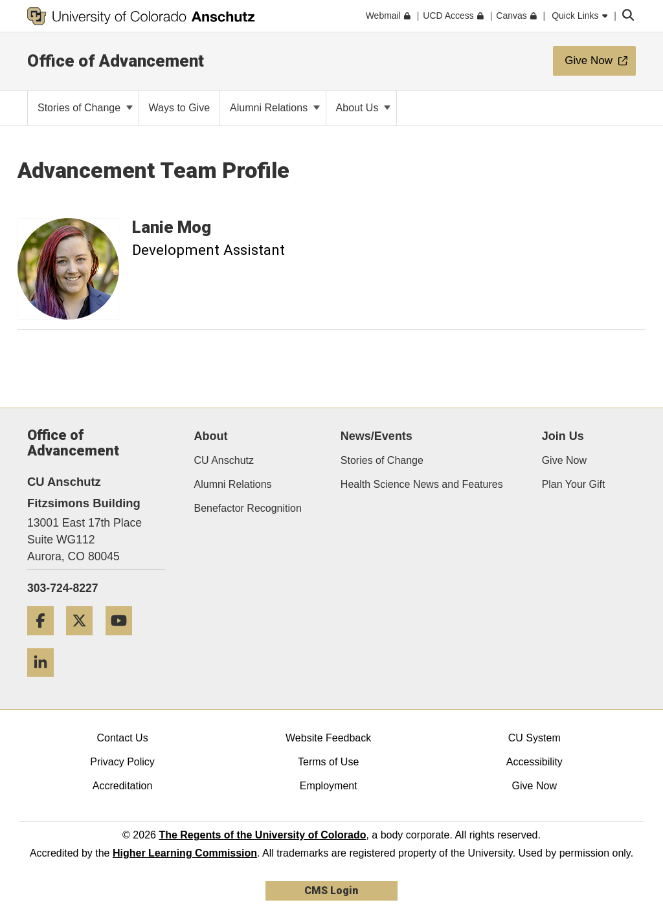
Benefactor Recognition (248, 508)
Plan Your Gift (573, 484)
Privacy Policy (122, 761)
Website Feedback (328, 737)
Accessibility (534, 761)
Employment (328, 785)
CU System (534, 737)
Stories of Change (85, 107)
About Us (363, 107)
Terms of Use (328, 761)
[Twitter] (84, 640)
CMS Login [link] (331, 890)
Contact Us (122, 737)
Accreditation (123, 785)
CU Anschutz (224, 460)
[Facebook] (45, 640)
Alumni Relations (275, 107)
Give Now (564, 460)
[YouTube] (124, 640)
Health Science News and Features (422, 484)
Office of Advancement (115, 61)
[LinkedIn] (45, 681)
